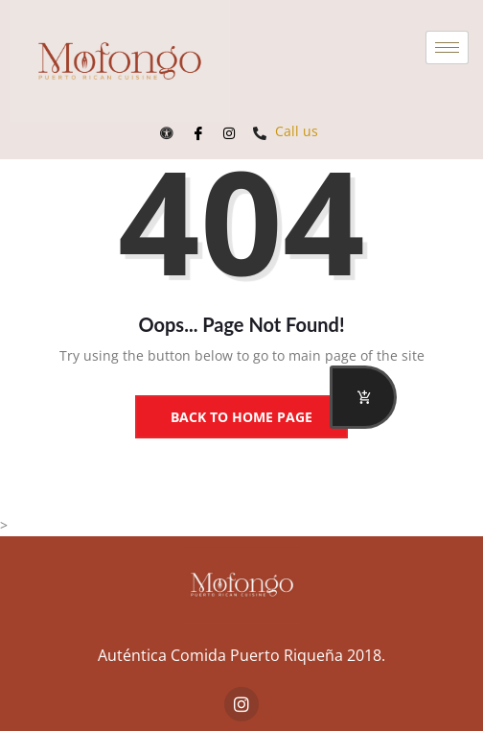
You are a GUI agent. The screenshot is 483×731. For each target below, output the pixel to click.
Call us (285, 131)
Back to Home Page (241, 417)
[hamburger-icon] (447, 47)
